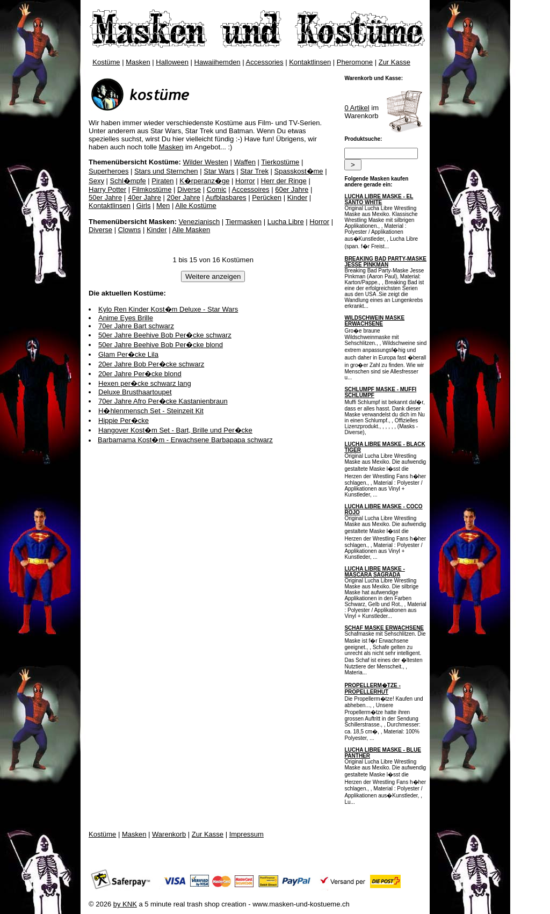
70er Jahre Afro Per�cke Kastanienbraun (163, 401)
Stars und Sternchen (166, 171)
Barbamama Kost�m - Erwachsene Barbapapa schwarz (185, 440)
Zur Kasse (394, 62)
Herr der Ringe (284, 181)
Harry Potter (107, 189)
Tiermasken (244, 222)
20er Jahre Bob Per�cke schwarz (151, 364)
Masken (138, 62)
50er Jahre (105, 197)
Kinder (297, 197)
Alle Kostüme (195, 205)
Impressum (246, 834)
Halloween (172, 62)
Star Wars (219, 171)
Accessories (265, 62)
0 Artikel (356, 108)
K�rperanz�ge (204, 181)
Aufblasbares (226, 197)
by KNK (125, 904)
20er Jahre (183, 197)
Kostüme (106, 62)
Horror (245, 181)
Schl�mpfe (128, 181)
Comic (217, 189)
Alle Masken (191, 230)
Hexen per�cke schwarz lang (144, 383)
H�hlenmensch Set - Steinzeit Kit (151, 411)
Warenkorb (169, 834)
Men (163, 205)
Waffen (244, 162)
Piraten (162, 181)
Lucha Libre (285, 222)
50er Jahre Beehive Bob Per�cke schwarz (164, 335)
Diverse (189, 189)
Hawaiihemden (217, 62)
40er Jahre (144, 197)
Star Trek (254, 171)
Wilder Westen (205, 162)
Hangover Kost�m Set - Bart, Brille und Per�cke (175, 430)
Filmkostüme (152, 189)
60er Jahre (291, 189)
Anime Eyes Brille (125, 318)
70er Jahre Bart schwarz (136, 326)
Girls (143, 205)
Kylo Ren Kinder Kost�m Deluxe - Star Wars (168, 309)
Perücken (266, 197)
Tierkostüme (280, 162)
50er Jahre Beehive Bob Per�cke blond (160, 345)
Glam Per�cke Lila (128, 354)
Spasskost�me (298, 171)
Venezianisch (199, 222)
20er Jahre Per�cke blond (140, 374)
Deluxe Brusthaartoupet (135, 392)
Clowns (129, 230)
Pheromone (355, 62)
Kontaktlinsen (310, 62)
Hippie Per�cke (123, 420)
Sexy (96, 181)
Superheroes (108, 171)
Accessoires (250, 189)
